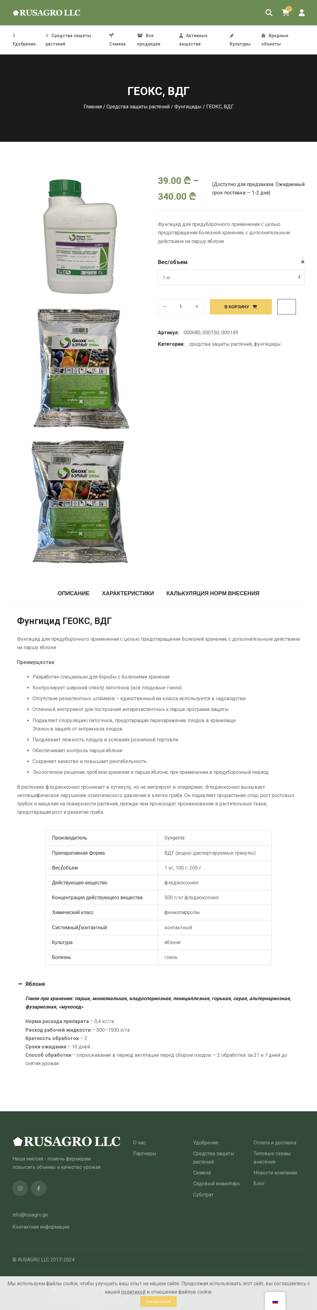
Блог (259, 1183)
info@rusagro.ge (30, 1215)
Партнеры (144, 1153)
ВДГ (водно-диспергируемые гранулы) (210, 853)
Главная (93, 107)
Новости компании (275, 1173)
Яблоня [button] (31, 984)
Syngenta (174, 838)
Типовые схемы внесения (272, 1158)
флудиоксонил (181, 883)
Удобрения (205, 1143)
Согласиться (158, 1301)
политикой (133, 1292)
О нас (139, 1143)
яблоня (172, 942)
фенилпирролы (182, 912)
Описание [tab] (73, 593)
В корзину (236, 307)
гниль (171, 957)
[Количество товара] (181, 306)
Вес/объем (173, 262)
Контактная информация (40, 1227)
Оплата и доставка (275, 1143)
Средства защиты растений (138, 107)
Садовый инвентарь (216, 1183)
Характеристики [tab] (128, 593)
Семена (202, 1173)
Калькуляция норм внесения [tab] (213, 593)
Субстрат (203, 1195)
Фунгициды (188, 107)
